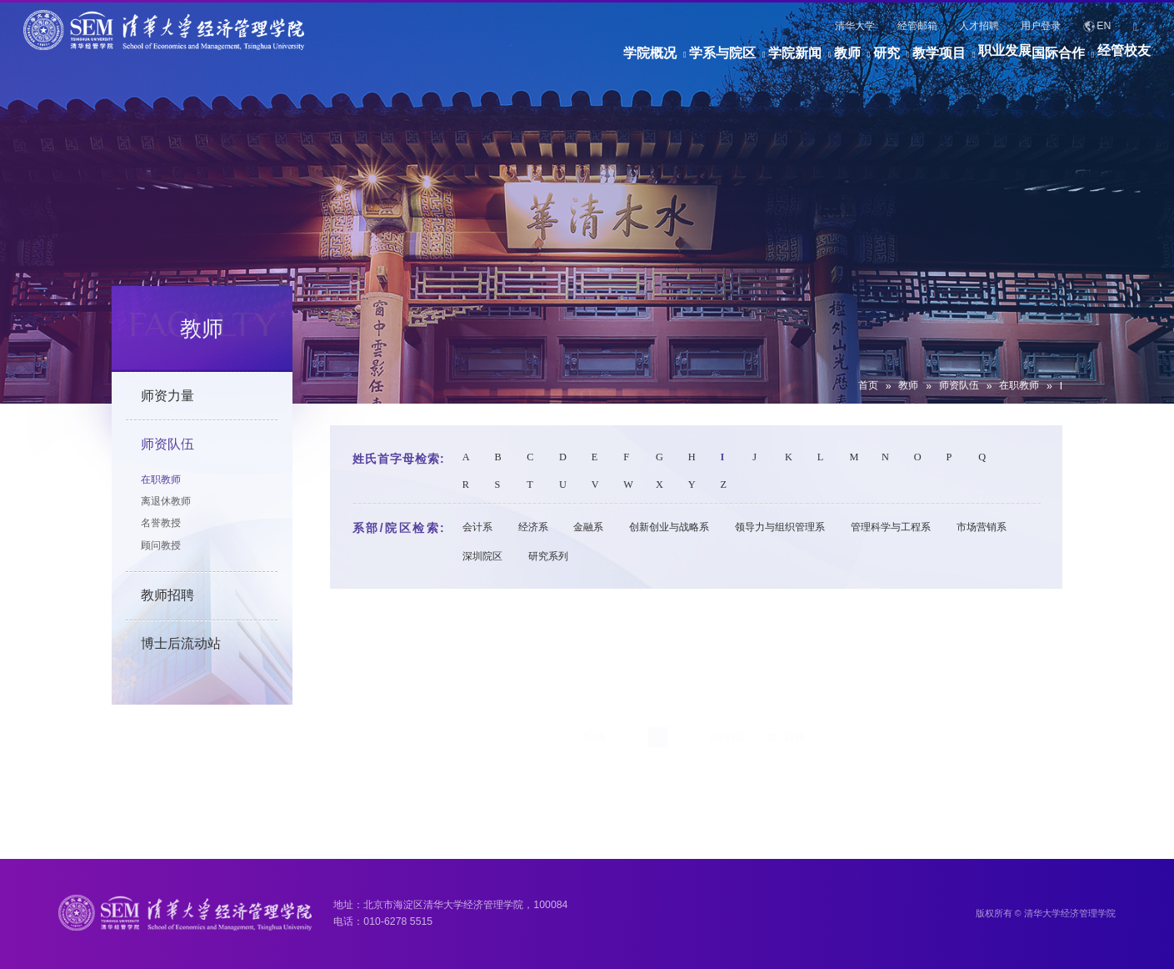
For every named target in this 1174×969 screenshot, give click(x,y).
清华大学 (855, 26)
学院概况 (445, 61)
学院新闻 (640, 61)
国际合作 (1032, 61)
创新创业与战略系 (669, 527)
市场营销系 (982, 527)
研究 (784, 61)
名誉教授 (161, 523)
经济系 (533, 527)
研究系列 (548, 556)
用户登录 (1041, 26)
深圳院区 (482, 556)
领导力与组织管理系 (780, 527)
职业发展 (953, 61)
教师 (719, 61)
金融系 (588, 527)
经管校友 (1124, 61)
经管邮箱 (917, 26)
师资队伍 (959, 385)
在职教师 (1019, 385)
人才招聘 (979, 26)
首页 (868, 385)
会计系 (477, 527)
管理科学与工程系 (891, 527)
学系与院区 (543, 61)
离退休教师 (166, 501)
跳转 (795, 671)
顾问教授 (161, 545)
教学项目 (862, 61)
